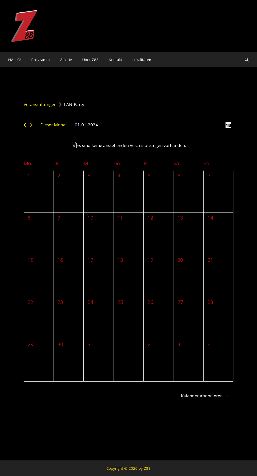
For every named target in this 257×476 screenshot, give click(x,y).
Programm (40, 59)
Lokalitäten (141, 59)
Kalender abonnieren (202, 396)
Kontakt (115, 59)
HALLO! (14, 59)
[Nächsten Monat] (31, 125)
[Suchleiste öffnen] (246, 59)
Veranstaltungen (40, 104)
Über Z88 (90, 59)
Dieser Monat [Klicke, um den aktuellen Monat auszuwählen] (53, 125)
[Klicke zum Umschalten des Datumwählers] (86, 124)
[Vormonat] (25, 125)
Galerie (66, 59)
